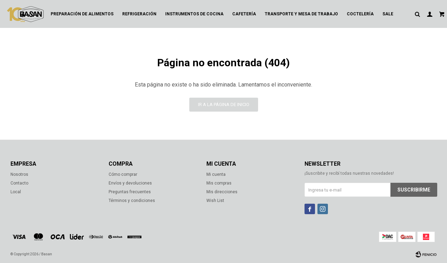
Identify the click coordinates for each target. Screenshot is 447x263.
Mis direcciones (221, 191)
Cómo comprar (123, 174)
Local (15, 191)
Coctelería (360, 14)
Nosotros (19, 174)
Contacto (19, 183)
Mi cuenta (216, 174)
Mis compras (219, 183)
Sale (387, 14)
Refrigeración (139, 14)
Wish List (215, 200)
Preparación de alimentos (82, 14)
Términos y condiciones (132, 200)
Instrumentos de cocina (194, 14)
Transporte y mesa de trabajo (301, 14)
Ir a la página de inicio (223, 104)
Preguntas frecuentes (130, 191)
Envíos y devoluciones (130, 183)
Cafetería (244, 14)
